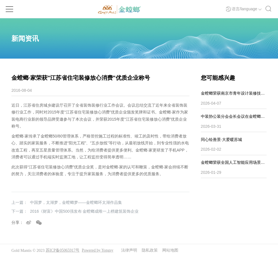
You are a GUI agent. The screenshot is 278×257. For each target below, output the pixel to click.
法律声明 (130, 250)
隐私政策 (150, 250)
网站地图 (171, 250)
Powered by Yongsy (98, 250)
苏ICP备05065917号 (63, 250)
